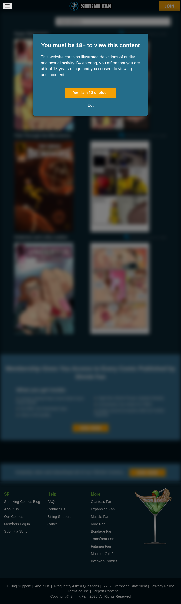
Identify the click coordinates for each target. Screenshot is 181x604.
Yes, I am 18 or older (90, 93)
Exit (90, 105)
